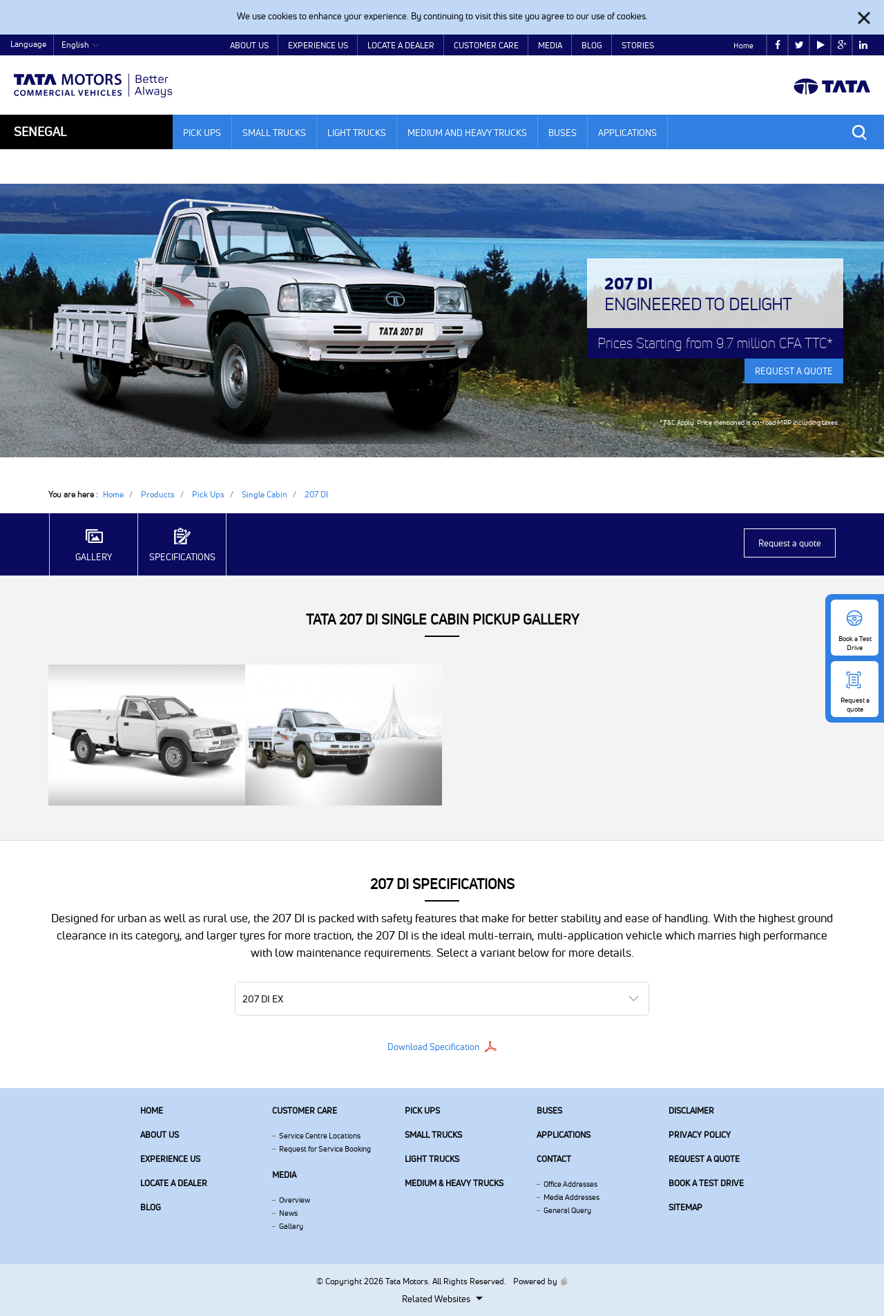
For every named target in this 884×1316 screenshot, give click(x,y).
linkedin (863, 45)
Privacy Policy (700, 1134)
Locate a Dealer (400, 45)
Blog (592, 45)
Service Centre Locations (320, 1136)
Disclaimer (691, 1110)
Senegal (40, 132)
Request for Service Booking (325, 1149)
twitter (799, 45)
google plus (842, 45)
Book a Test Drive (706, 1183)
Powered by (537, 1281)
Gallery (291, 1226)
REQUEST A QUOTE (794, 370)
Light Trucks (356, 132)
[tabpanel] (442, 320)
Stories (638, 45)
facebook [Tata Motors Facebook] (777, 45)
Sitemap (685, 1207)
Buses (562, 132)
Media (550, 45)
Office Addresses (570, 1184)
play (821, 45)
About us (159, 1134)
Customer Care (486, 45)
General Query (567, 1210)
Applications (627, 132)
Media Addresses (571, 1197)
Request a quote (789, 543)
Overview (294, 1200)
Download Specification (433, 1046)
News (288, 1213)
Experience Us (318, 45)
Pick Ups (202, 132)
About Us (249, 45)
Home (743, 45)
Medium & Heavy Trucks (454, 1183)
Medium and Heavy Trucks (467, 132)
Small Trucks (274, 132)
